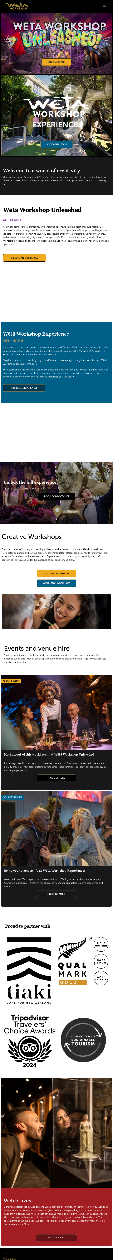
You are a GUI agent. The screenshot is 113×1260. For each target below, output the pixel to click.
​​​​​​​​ (56, 1237)
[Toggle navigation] (104, 6)
